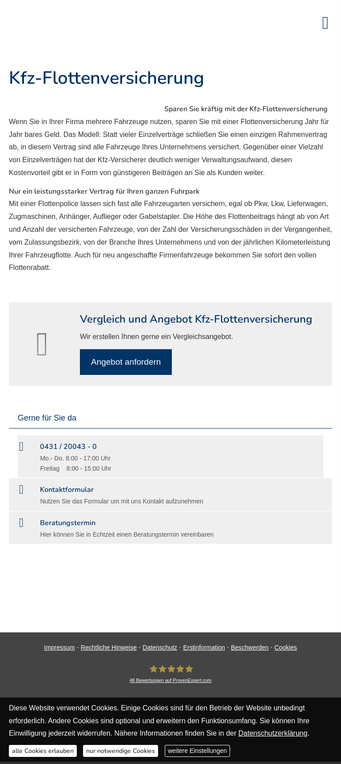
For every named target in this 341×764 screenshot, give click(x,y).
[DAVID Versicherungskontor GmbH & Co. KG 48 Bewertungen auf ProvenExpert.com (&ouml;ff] (171, 674)
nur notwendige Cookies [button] (120, 751)
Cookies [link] (285, 647)
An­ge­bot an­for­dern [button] (126, 361)
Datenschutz (160, 647)
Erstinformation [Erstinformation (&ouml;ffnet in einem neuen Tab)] (204, 647)
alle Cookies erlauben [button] (43, 751)
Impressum (59, 647)
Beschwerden (250, 647)
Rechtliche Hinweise (109, 647)
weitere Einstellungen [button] (197, 750)
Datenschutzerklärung (273, 733)
